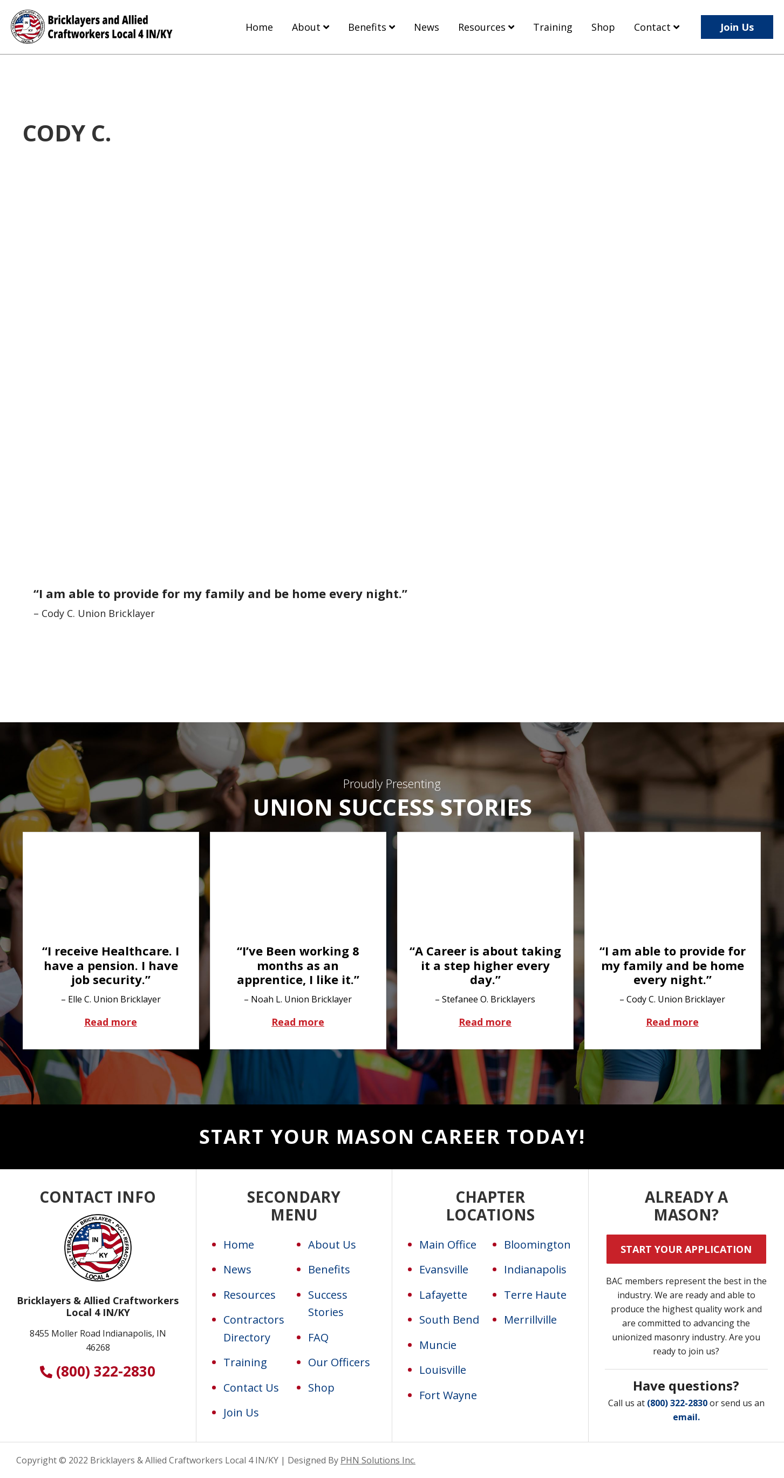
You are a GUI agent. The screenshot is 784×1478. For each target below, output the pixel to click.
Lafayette (443, 1294)
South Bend (449, 1319)
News (237, 1269)
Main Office (447, 1244)
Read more (129, 1021)
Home (238, 1244)
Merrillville (530, 1319)
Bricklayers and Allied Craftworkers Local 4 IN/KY (92, 37)
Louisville (442, 1369)
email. (686, 1417)
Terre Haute (535, 1294)
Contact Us (251, 1387)
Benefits (329, 1269)
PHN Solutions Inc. (377, 1460)
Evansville (443, 1269)
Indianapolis (535, 1269)
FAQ (318, 1337)
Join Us (241, 1412)
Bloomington (537, 1244)
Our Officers (339, 1362)
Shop (321, 1387)
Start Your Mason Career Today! (392, 1136)
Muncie (437, 1345)
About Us (332, 1244)
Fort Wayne (448, 1395)
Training (245, 1362)
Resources (249, 1294)
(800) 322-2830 (97, 1371)
